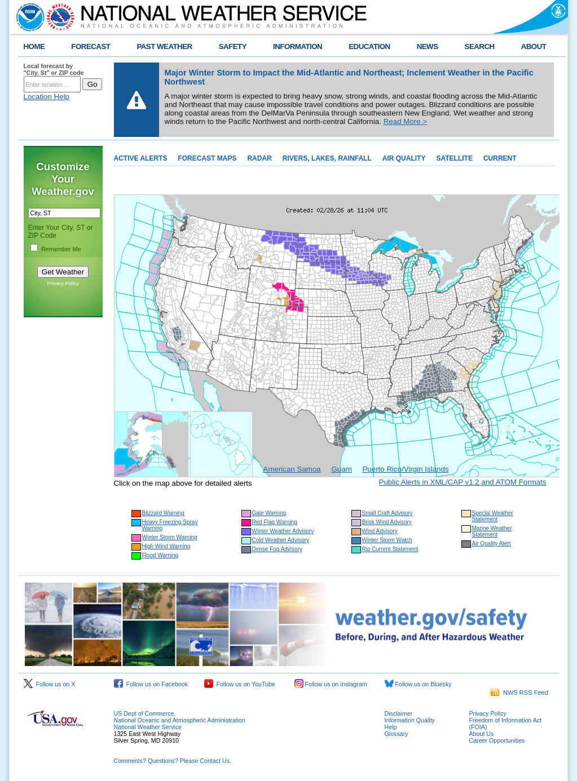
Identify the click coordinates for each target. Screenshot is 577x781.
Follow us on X (50, 684)
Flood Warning (160, 555)
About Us (481, 733)
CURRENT (500, 158)
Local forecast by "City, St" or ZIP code (54, 69)
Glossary (396, 733)
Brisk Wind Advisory (387, 522)
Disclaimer (399, 713)
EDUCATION (369, 46)
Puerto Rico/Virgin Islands (405, 469)
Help (391, 727)
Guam (341, 469)
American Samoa (292, 469)
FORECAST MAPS (207, 158)
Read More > (405, 121)
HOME (34, 46)
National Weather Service (148, 727)
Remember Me (61, 249)
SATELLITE (454, 158)
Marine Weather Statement (492, 531)
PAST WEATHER (164, 46)
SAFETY (232, 46)
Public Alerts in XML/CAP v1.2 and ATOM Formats (463, 482)
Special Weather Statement (492, 516)
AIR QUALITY (404, 158)
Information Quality (410, 720)
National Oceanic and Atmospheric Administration (179, 720)
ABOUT (534, 46)
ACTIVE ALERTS (141, 158)
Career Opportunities (497, 740)
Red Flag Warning (274, 522)
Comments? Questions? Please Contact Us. (172, 760)
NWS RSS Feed (519, 692)
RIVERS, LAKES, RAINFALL (327, 158)
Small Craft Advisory (387, 513)
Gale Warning (269, 513)
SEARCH (480, 46)
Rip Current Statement (390, 549)
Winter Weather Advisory (283, 531)
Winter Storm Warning (169, 537)
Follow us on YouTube (239, 684)
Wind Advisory (380, 531)
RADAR (259, 158)
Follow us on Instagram (330, 684)
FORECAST (90, 46)
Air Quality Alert (491, 543)
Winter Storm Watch (387, 540)
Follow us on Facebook (151, 684)
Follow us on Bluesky (418, 684)
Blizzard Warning (163, 513)
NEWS (427, 46)
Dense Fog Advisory (277, 549)
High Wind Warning (166, 546)
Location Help (47, 96)
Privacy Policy (62, 283)
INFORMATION (297, 46)
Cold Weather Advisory (281, 540)
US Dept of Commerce (144, 713)
